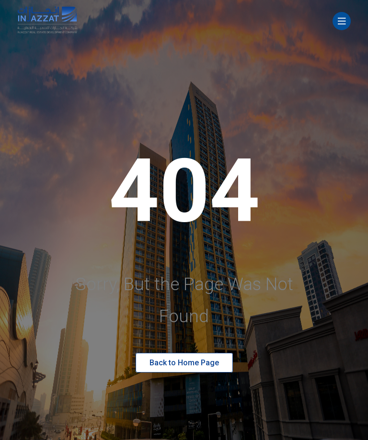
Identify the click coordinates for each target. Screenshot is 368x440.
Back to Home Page (184, 362)
